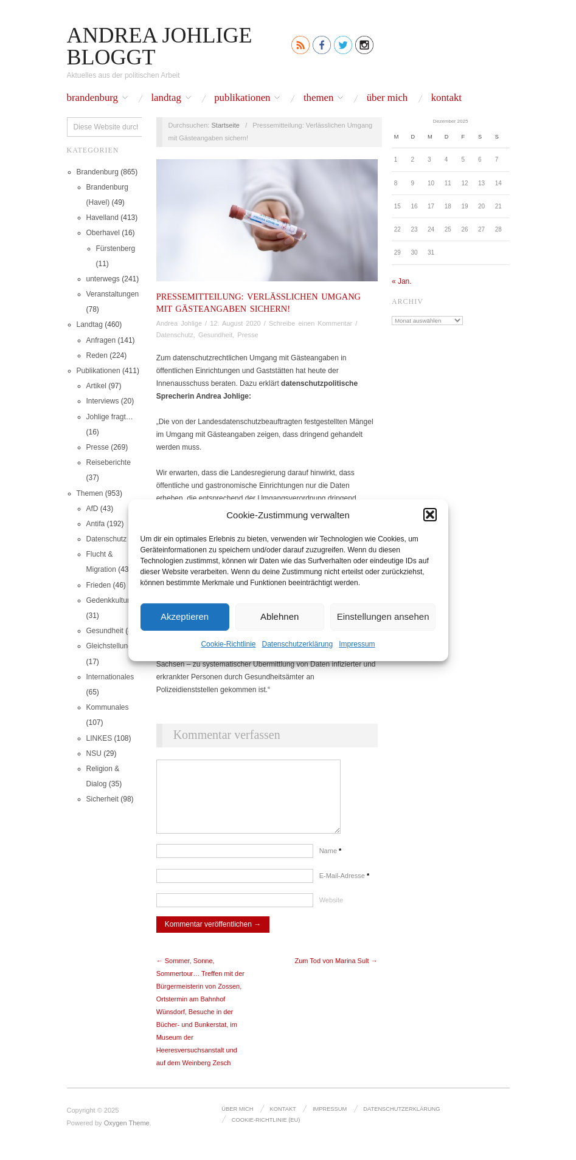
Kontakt (446, 98)
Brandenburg (93, 98)
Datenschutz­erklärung (297, 643)
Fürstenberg (116, 248)
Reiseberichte (108, 462)
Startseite (225, 125)
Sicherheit (102, 799)
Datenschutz (106, 539)
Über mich (387, 98)
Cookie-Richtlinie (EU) (265, 1131)
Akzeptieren (185, 616)
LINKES (99, 738)
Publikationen (242, 98)
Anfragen (101, 340)
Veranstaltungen (112, 294)
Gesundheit (104, 630)
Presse (97, 447)
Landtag (166, 98)
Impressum (357, 643)
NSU (94, 753)
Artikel (96, 386)
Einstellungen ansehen (383, 616)
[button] (430, 515)
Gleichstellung (109, 646)
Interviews (102, 401)
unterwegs (103, 279)
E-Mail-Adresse (344, 887)
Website (331, 912)
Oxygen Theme (127, 1135)
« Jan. (402, 281)
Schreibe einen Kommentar (310, 323)
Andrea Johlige (179, 323)
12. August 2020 (235, 323)
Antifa (95, 524)
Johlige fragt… (109, 417)
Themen (318, 98)
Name (330, 863)
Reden (97, 355)
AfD (92, 508)
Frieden (98, 585)
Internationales (110, 677)
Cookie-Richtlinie (228, 643)
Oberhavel (103, 232)
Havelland (102, 217)
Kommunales (107, 707)
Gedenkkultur (108, 600)
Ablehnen (279, 616)
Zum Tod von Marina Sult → (336, 972)
